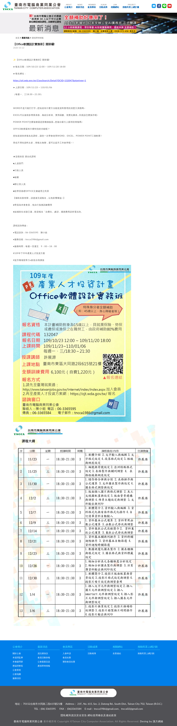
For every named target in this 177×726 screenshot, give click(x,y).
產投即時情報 (38, 38)
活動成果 (103, 5)
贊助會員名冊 (69, 661)
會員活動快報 (44, 657)
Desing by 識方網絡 (151, 721)
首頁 (17, 38)
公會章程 (17, 670)
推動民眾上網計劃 (146, 653)
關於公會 (17, 653)
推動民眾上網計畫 (131, 5)
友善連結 (117, 653)
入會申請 (67, 653)
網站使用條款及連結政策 (102, 715)
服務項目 (17, 678)
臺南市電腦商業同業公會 (28, 721)
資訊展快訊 (43, 653)
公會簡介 (68, 5)
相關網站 (115, 5)
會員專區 (92, 5)
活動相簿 (92, 653)
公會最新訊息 (44, 661)
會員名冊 (67, 657)
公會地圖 (17, 674)
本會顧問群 (18, 661)
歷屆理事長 (18, 666)
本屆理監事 (18, 657)
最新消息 (80, 5)
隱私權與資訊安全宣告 (74, 715)
